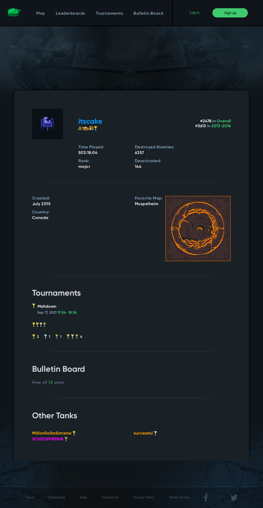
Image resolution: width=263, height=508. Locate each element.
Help (83, 497)
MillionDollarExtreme (54, 433)
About (29, 497)
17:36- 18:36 (67, 312)
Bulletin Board (148, 14)
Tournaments (109, 14)
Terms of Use (179, 497)
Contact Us (110, 497)
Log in (194, 13)
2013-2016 (221, 126)
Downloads (57, 497)
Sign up (230, 13)
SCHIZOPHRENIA (50, 439)
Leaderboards (70, 14)
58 (51, 382)
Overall (224, 121)
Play (40, 14)
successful (145, 433)
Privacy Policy (144, 497)
